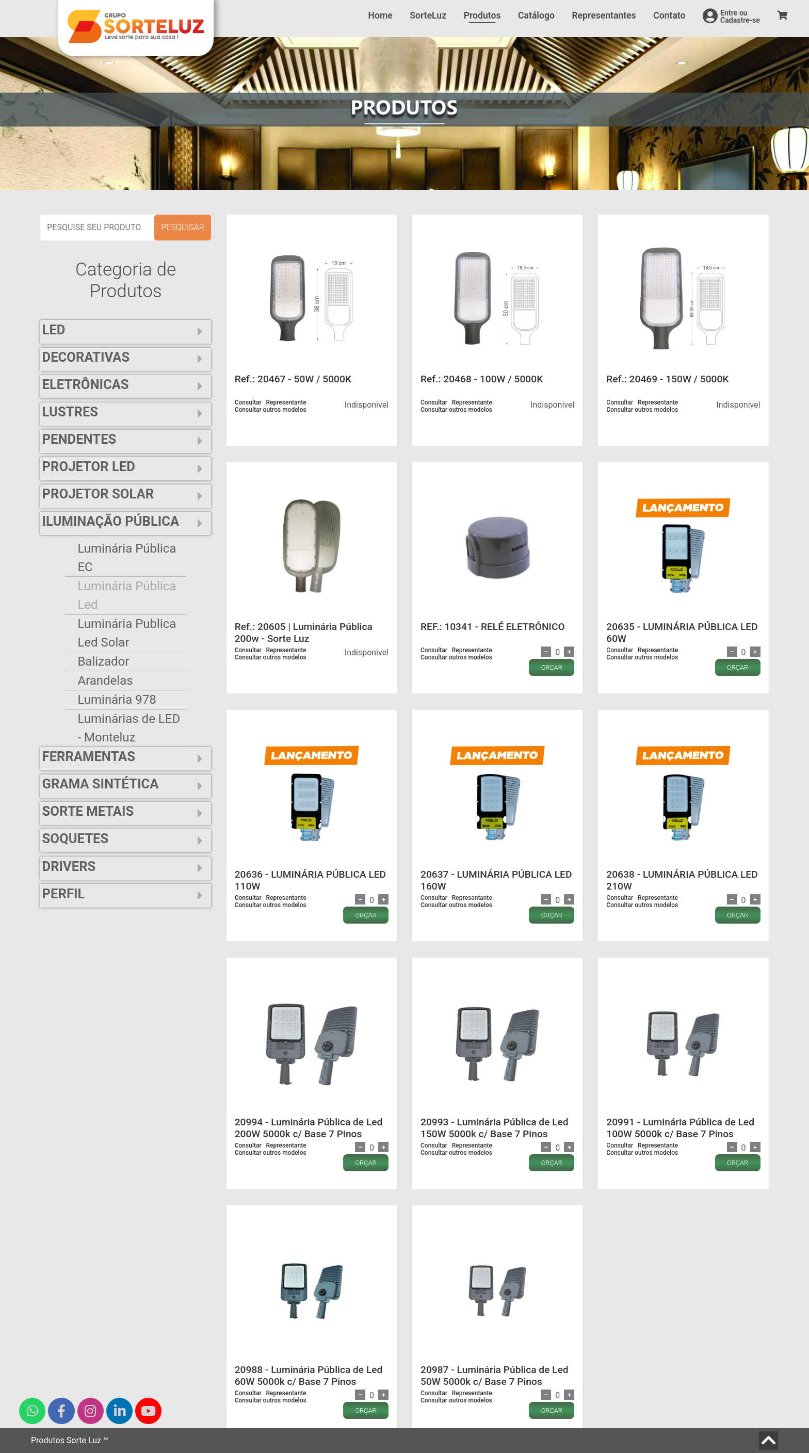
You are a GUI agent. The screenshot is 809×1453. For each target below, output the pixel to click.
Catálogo (536, 15)
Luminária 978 (116, 699)
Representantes (604, 15)
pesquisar (182, 227)
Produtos (482, 15)
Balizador (103, 661)
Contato (669, 15)
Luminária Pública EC (126, 557)
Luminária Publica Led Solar (126, 633)
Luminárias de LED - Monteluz (128, 728)
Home (380, 15)
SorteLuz (428, 15)
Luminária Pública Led (126, 595)
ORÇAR (551, 667)
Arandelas (105, 680)
